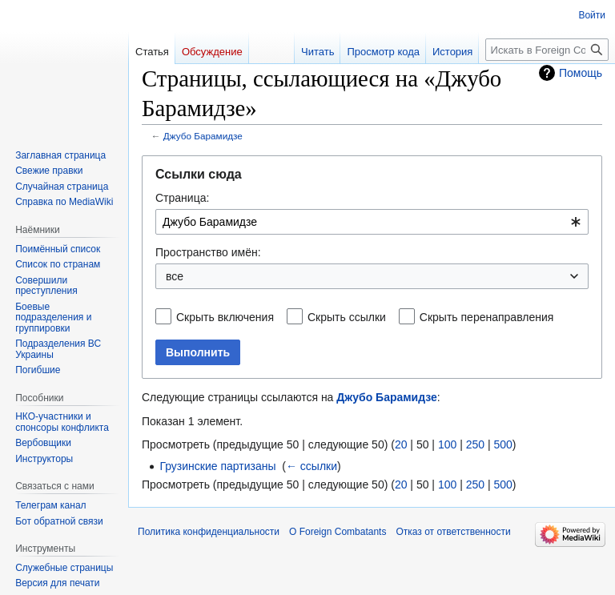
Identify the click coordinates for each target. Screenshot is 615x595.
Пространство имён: (208, 252)
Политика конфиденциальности (208, 531)
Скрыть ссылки (347, 317)
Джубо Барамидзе (203, 136)
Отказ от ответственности (453, 531)
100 (447, 444)
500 (502, 444)
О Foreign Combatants (337, 531)
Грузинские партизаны (217, 466)
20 (401, 444)
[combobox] (372, 222)
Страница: (182, 197)
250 (475, 444)
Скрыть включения (225, 317)
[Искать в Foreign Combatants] (547, 49)
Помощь (580, 72)
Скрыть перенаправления (487, 317)
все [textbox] (174, 276)
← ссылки (311, 466)
